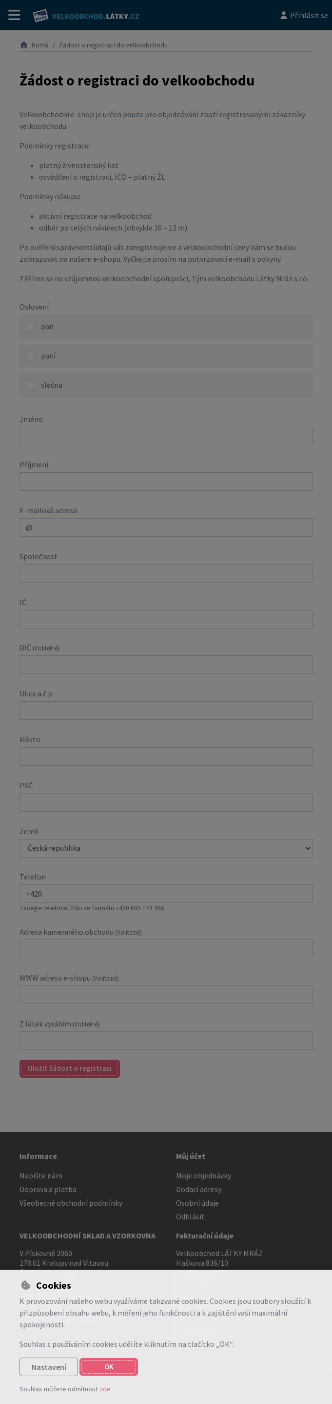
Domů (34, 45)
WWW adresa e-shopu (69, 978)
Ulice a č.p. (37, 693)
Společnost (39, 556)
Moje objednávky (203, 1175)
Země (29, 831)
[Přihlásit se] (303, 15)
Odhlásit (190, 1216)
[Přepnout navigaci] (14, 15)
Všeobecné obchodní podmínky (71, 1203)
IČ (23, 602)
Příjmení (34, 464)
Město (30, 739)
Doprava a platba (48, 1189)
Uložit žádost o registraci (70, 1068)
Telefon (33, 876)
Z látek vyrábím (59, 1023)
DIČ (39, 647)
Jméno (31, 419)
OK (109, 1366)
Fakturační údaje (205, 1235)
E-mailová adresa (48, 510)
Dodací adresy (198, 1189)
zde (105, 1388)
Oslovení (34, 307)
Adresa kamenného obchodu (81, 932)
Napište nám (41, 1175)
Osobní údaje (197, 1203)
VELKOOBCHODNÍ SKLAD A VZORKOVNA (88, 1235)
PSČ (26, 785)
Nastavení (49, 1367)
